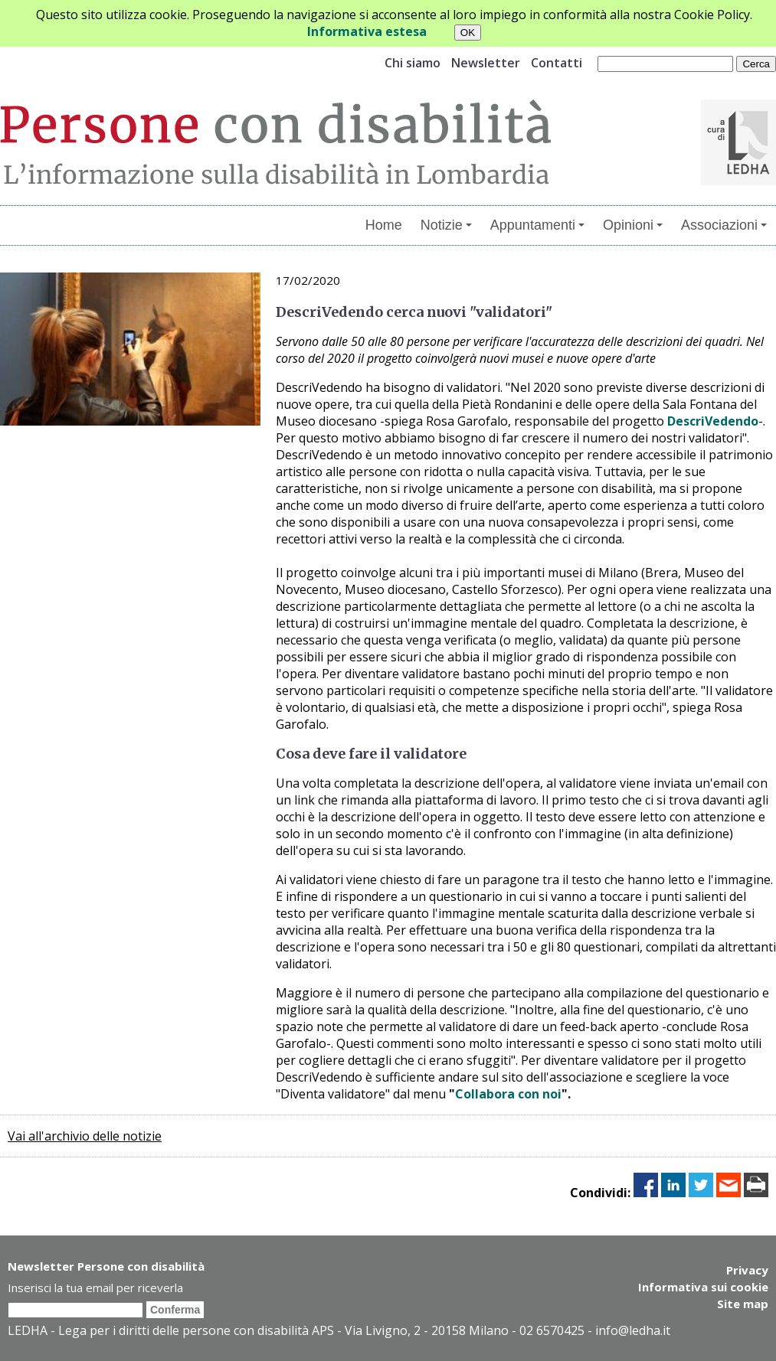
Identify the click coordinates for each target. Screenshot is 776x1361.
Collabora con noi (508, 1093)
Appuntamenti (537, 225)
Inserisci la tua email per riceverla (95, 1287)
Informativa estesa (367, 31)
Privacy (747, 1270)
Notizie (446, 225)
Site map (742, 1303)
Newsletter (485, 62)
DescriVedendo (712, 421)
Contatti (556, 62)
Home (383, 225)
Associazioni (724, 225)
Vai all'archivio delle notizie (85, 1136)
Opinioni (633, 225)
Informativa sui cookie (703, 1286)
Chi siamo (412, 62)
